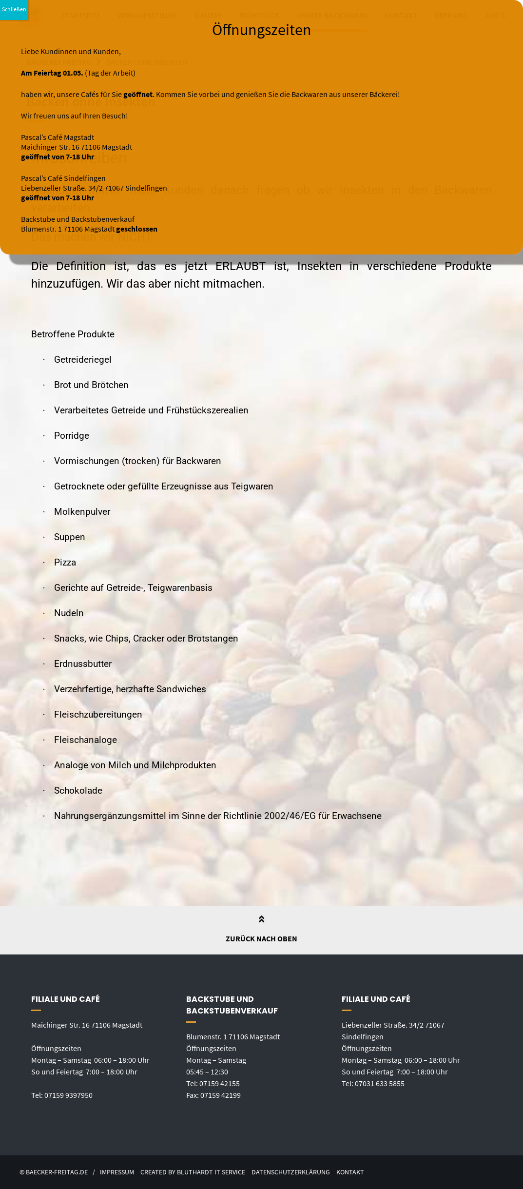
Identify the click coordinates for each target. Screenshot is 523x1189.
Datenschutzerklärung (291, 1172)
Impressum (117, 1172)
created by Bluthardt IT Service (192, 1172)
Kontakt (350, 1172)
